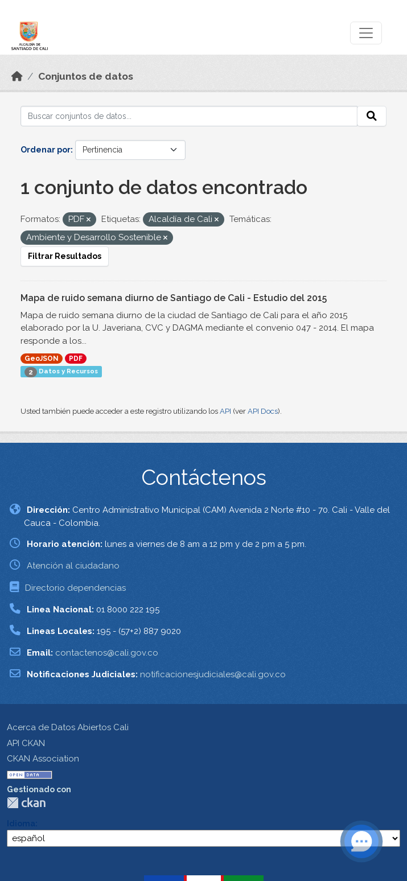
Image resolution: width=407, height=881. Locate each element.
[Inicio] (17, 76)
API (225, 411)
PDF (76, 359)
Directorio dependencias (75, 588)
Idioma (21, 823)
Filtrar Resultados (64, 256)
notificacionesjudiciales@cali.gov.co (213, 674)
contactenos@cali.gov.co (106, 653)
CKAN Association (43, 759)
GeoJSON (41, 359)
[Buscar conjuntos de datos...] (188, 116)
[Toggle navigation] (366, 33)
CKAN (26, 803)
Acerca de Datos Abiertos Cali (68, 727)
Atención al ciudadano (73, 566)
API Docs (263, 411)
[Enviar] (372, 116)
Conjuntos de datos (85, 76)
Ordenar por (45, 149)
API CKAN (26, 743)
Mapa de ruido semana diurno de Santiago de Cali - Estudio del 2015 (173, 298)
